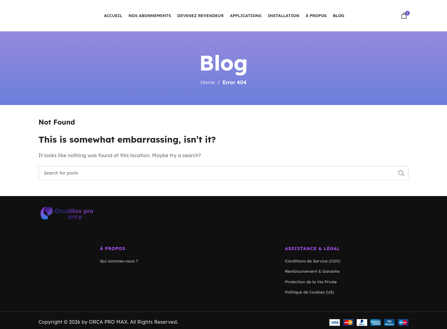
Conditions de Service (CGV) (312, 260)
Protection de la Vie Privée (311, 281)
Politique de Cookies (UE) (309, 292)
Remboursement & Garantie (312, 271)
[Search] (223, 173)
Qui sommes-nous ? (119, 260)
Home (208, 82)
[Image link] (66, 212)
